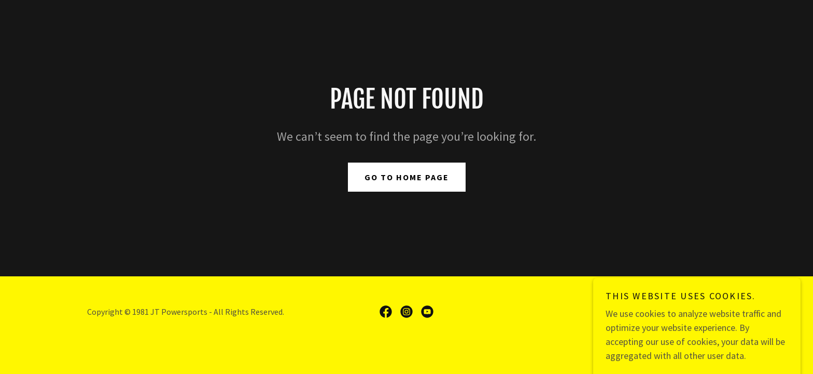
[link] (385, 311)
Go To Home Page (407, 177)
